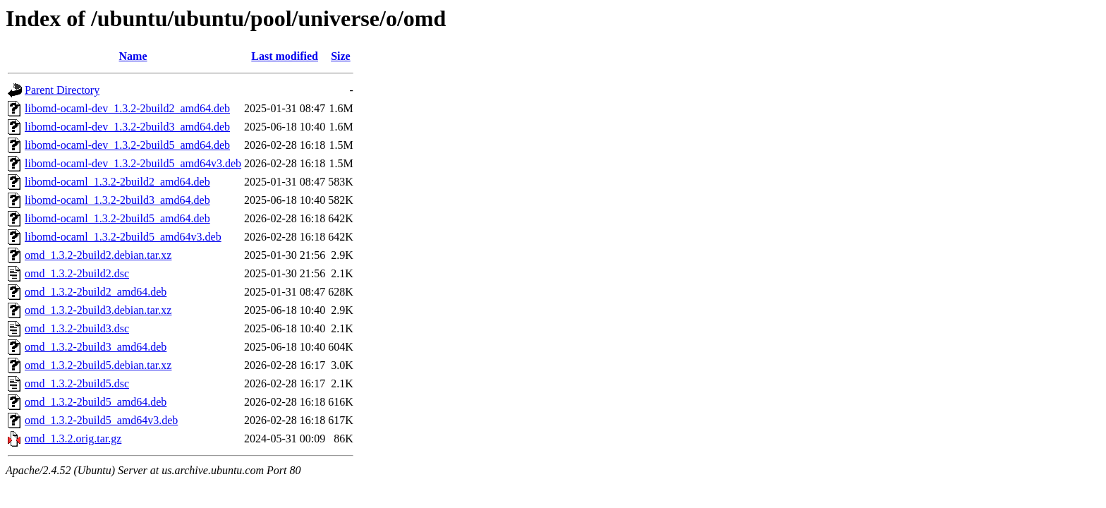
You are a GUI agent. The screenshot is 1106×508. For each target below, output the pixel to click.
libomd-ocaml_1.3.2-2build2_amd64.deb (117, 182)
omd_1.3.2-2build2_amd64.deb (95, 292)
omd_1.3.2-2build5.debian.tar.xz (98, 365)
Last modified (284, 56)
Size (341, 56)
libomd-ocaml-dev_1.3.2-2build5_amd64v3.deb (133, 163)
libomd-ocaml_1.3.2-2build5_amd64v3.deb (123, 237)
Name (133, 56)
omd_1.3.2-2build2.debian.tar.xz (98, 255)
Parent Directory (62, 90)
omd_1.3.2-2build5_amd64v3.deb (101, 420)
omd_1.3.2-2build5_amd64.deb (95, 402)
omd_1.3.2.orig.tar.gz (73, 439)
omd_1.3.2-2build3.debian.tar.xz (98, 310)
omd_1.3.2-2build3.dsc (77, 328)
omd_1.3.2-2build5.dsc (77, 383)
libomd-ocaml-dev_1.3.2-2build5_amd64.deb (127, 145)
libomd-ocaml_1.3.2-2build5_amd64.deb (117, 218)
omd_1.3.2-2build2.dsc (77, 273)
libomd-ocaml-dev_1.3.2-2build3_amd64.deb (127, 127)
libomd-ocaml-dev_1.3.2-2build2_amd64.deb (127, 108)
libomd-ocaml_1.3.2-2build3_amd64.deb (117, 200)
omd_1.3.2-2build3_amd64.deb (95, 347)
